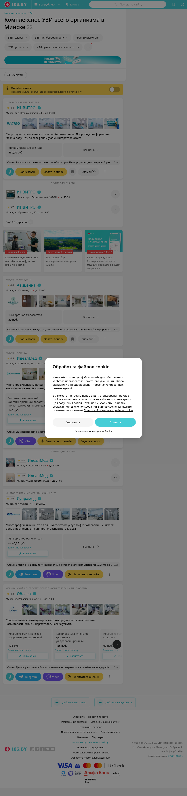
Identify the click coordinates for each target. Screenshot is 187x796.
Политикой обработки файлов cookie (108, 410)
